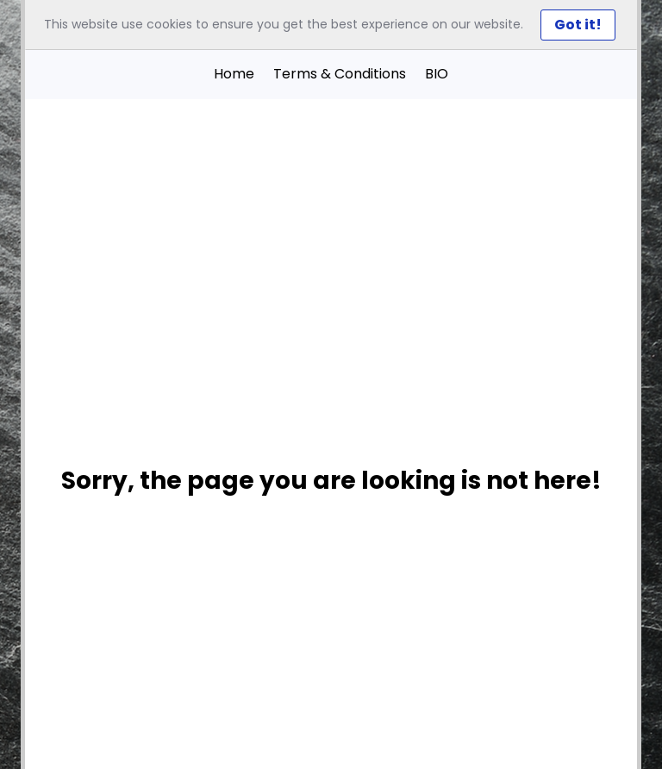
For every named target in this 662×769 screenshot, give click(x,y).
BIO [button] (436, 74)
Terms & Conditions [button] (339, 74)
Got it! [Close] (578, 24)
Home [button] (234, 74)
